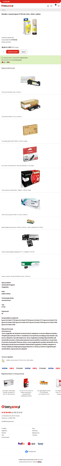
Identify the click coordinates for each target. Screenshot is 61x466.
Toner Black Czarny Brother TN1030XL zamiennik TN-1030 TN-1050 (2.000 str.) (8, 392)
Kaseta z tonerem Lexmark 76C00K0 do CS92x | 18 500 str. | (16, 276)
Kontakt (4, 433)
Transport (34, 435)
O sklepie (4, 428)
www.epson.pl (6, 331)
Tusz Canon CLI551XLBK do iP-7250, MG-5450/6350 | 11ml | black (18, 165)
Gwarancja (34, 430)
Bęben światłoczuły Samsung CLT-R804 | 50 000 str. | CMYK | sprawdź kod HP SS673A (22, 227)
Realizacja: (37, 462)
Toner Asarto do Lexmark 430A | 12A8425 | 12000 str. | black (16, 190)
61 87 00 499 (6, 1)
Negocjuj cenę (35, 433)
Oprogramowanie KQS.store (25, 462)
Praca (33, 428)
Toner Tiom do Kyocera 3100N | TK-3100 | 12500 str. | (15, 214)
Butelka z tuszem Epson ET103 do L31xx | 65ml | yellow (19, 360)
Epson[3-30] (10, 37)
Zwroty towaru (5, 437)
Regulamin (4, 430)
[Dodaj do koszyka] (12, 52)
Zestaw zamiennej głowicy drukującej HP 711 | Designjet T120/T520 (18, 252)
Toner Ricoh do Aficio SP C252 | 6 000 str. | (12, 116)
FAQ (3, 435)
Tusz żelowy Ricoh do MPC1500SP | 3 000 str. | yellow (14, 141)
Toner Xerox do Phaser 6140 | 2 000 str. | (11, 92)
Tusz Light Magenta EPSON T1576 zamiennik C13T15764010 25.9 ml (43, 392)
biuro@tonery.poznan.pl (8, 421)
